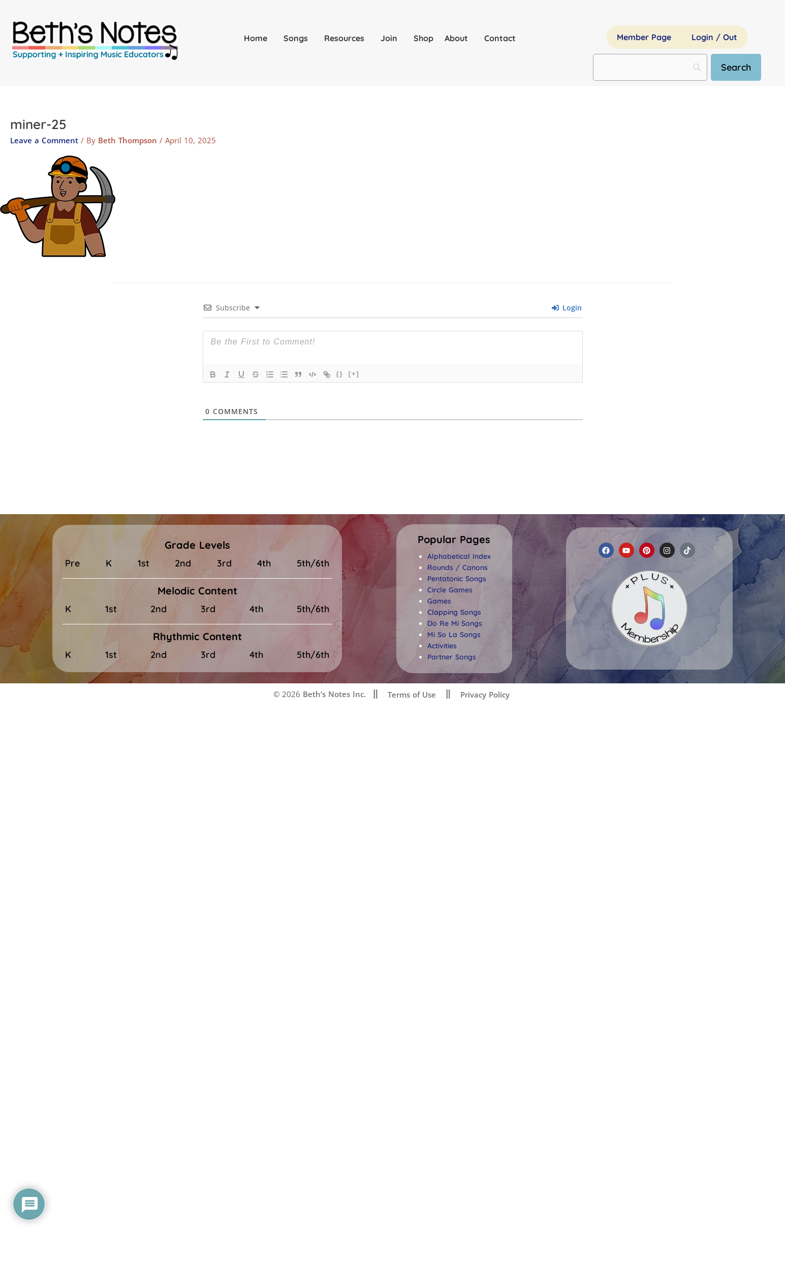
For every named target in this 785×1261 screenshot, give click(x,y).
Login (567, 307)
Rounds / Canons (457, 567)
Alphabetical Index (459, 556)
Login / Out (714, 37)
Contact (500, 38)
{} (339, 373)
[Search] (736, 67)
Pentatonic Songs (456, 578)
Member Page (644, 37)
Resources (346, 38)
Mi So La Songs (454, 634)
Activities (442, 645)
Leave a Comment (44, 140)
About (459, 38)
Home (258, 38)
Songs (298, 38)
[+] (354, 373)
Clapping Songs (454, 612)
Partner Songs (451, 656)
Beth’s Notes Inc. (333, 694)
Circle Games (450, 589)
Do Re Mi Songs (454, 623)
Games (439, 601)
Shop (423, 38)
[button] (454, 539)
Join (391, 38)
